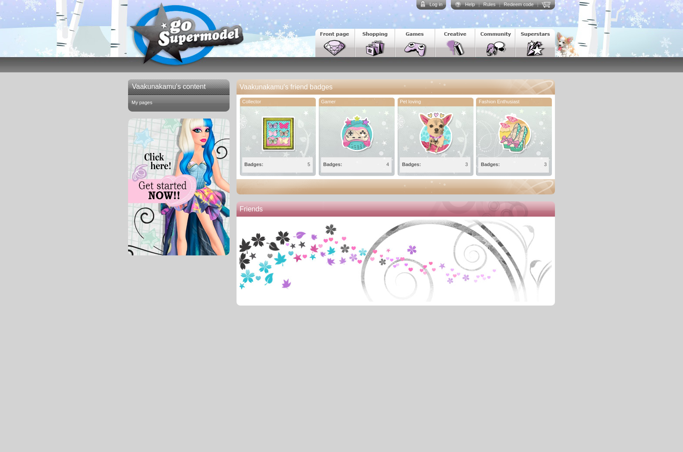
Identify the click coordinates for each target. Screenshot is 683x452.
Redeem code (519, 4)
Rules (489, 4)
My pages (142, 102)
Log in (436, 4)
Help (470, 4)
